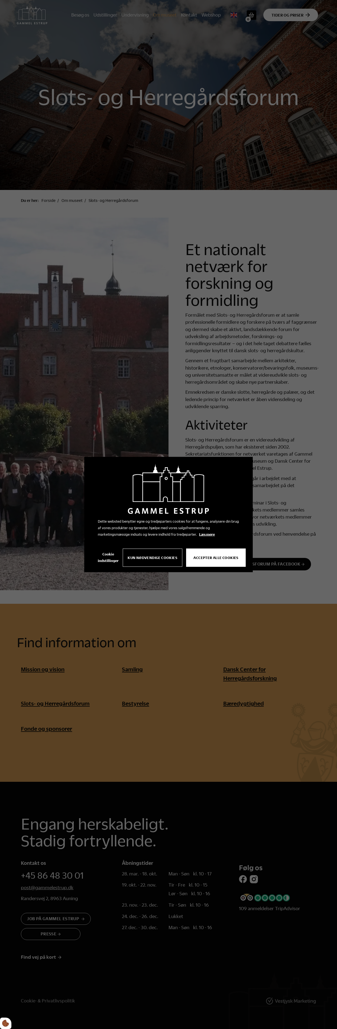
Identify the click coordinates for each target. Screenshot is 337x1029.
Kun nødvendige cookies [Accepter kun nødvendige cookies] (152, 558)
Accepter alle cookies (216, 558)
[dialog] (168, 514)
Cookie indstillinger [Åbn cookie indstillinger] (108, 557)
